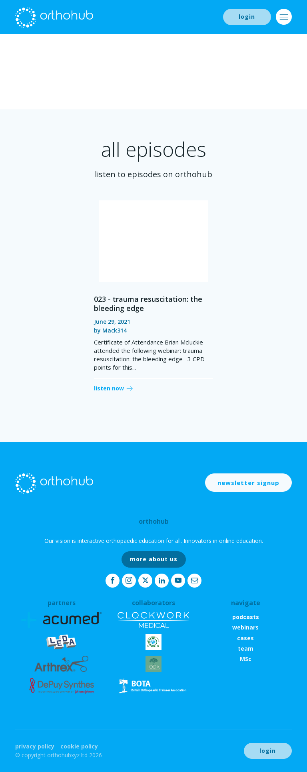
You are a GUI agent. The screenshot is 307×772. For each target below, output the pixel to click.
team (245, 648)
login (247, 16)
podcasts (245, 617)
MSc (245, 659)
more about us (153, 559)
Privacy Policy (34, 746)
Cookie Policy (79, 746)
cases (245, 638)
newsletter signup (248, 483)
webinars (245, 627)
